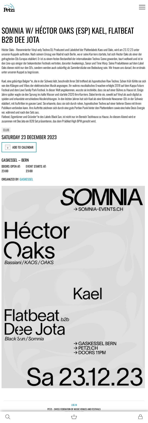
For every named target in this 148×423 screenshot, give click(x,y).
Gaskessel (26, 179)
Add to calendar (19, 147)
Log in (74, 404)
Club (6, 130)
